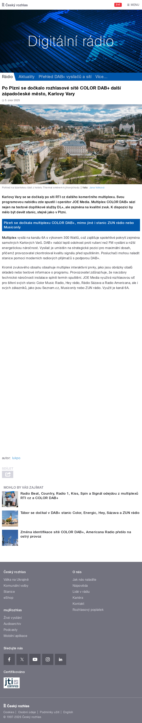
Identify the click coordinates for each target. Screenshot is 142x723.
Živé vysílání (13, 618)
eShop (8, 598)
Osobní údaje (27, 712)
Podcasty (11, 630)
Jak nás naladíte (84, 580)
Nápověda (80, 586)
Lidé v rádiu (81, 592)
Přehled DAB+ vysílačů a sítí (65, 76)
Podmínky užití (50, 712)
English (68, 712)
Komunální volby (16, 586)
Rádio (7, 76)
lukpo (16, 458)
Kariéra (78, 598)
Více (101, 76)
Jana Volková (96, 187)
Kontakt (78, 604)
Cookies (8, 712)
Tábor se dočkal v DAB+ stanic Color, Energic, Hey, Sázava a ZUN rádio (79, 513)
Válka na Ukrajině (16, 580)
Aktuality (26, 76)
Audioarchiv (12, 624)
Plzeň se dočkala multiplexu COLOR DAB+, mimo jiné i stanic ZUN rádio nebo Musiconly (69, 225)
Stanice (9, 592)
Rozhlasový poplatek (88, 610)
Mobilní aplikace (15, 636)
